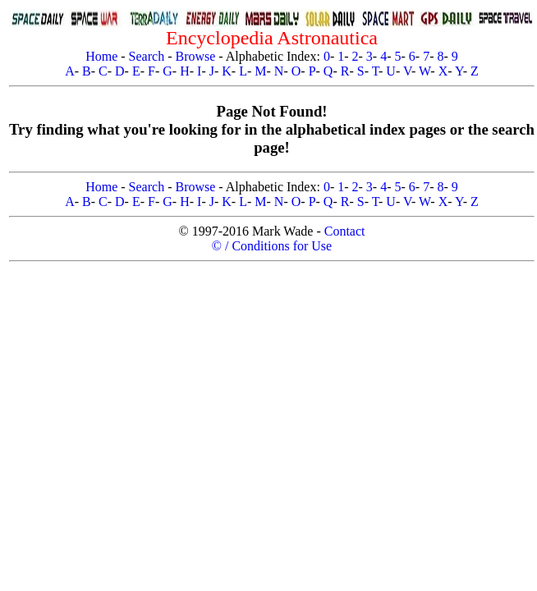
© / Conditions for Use (272, 246)
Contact (344, 231)
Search (147, 56)
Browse (195, 56)
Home (101, 56)
